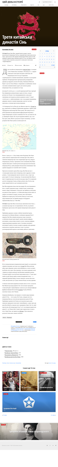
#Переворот (9, 317)
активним (33, 330)
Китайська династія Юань (11, 352)
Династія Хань (8, 350)
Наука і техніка (43, 372)
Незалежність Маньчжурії (11, 354)
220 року (21, 311)
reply (35, 65)
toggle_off (55, 2)
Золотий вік (18, 363)
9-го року (54, 363)
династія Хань (26, 69)
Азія (8, 363)
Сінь (3, 209)
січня (50, 363)
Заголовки (14, 5)
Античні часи (12, 363)
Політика (34, 49)
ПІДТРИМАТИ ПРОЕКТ (47, 2)
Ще (44, 5)
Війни (5, 372)
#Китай (4, 317)
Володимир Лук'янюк (7, 49)
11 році (22, 266)
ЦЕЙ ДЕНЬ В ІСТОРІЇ (12, 2)
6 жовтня (20, 289)
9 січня (5, 415)
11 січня (53, 415)
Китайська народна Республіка (12, 357)
